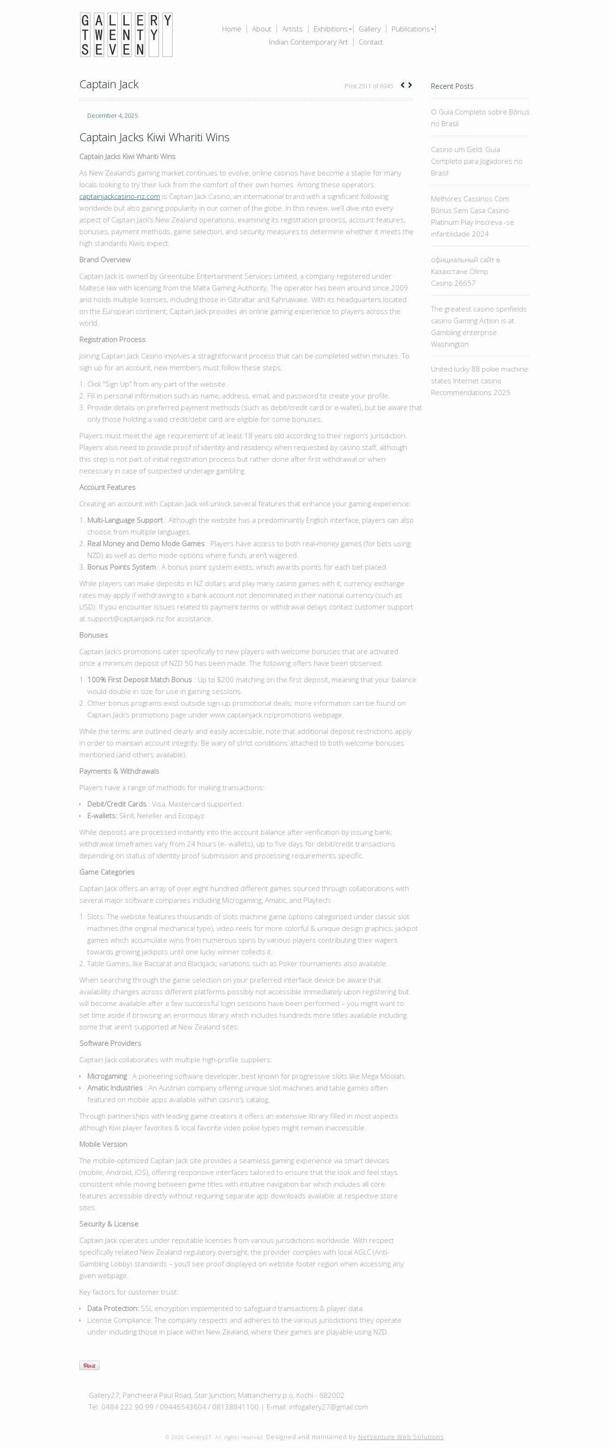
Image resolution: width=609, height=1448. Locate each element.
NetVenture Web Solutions (401, 1437)
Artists (292, 29)
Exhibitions (331, 29)
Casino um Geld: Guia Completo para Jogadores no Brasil (477, 161)
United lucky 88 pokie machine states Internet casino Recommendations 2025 (479, 380)
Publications (411, 29)
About (261, 29)
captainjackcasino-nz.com (119, 196)
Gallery (370, 29)
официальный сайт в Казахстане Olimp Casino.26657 (466, 271)
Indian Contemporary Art (308, 42)
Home (231, 29)
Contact (371, 42)
